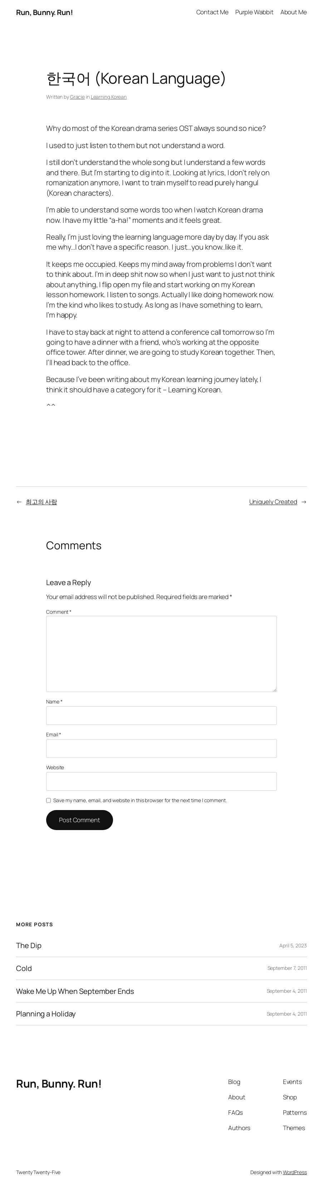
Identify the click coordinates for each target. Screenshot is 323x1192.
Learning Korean (109, 96)
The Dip (28, 945)
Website (55, 767)
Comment (59, 611)
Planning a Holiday (46, 1014)
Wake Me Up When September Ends (75, 991)
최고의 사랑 (41, 501)
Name (54, 701)
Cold (24, 968)
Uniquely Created (273, 501)
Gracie (77, 96)
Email (53, 734)
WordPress (295, 1172)
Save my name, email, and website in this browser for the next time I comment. (139, 800)
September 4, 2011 (287, 990)
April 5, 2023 (293, 945)
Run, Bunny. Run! (44, 12)
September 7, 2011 (287, 968)
